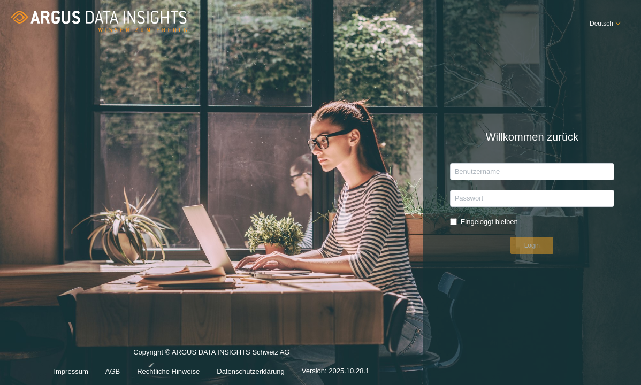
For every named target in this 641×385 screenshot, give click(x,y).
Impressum (71, 371)
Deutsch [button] (601, 23)
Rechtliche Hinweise (168, 371)
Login (532, 245)
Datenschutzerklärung (250, 371)
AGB (112, 371)
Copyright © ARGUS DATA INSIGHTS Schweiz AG (211, 352)
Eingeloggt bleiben (489, 222)
